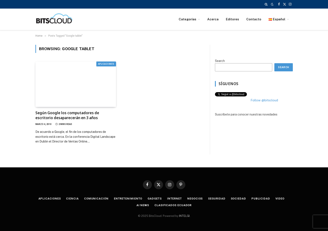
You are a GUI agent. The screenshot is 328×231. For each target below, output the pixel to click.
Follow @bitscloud (264, 100)
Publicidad (260, 198)
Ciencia (72, 198)
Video (279, 198)
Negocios (195, 198)
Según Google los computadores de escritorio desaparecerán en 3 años (67, 115)
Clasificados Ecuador (173, 205)
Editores (232, 19)
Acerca (213, 19)
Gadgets (155, 198)
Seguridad (216, 198)
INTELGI (184, 216)
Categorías (187, 19)
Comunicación (96, 198)
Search (220, 61)
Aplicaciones (106, 64)
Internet (174, 198)
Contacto (253, 19)
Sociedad (238, 198)
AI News (142, 205)
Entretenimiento (128, 198)
